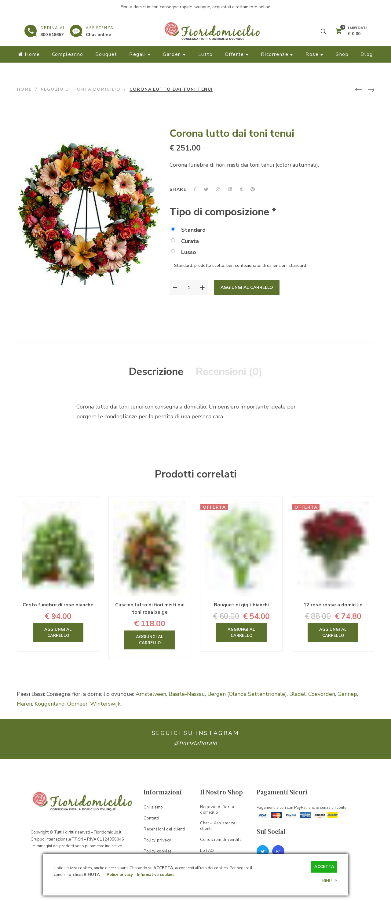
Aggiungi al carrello (247, 287)
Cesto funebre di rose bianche (58, 604)
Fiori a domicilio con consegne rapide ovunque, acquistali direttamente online (195, 7)
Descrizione (156, 372)
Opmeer (77, 703)
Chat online (98, 35)
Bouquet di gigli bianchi (241, 604)
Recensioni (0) (229, 372)
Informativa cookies (155, 874)
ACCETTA (324, 867)
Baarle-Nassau (187, 694)
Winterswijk (105, 703)
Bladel (297, 694)
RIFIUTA (329, 881)
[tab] (155, 372)
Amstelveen (151, 694)
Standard (188, 230)
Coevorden (321, 694)
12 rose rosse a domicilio (333, 604)
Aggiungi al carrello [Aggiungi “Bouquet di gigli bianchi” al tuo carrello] (241, 632)
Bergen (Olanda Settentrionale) (247, 694)
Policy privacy (120, 874)
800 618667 (52, 35)
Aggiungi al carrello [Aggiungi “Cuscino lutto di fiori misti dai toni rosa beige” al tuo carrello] (149, 640)
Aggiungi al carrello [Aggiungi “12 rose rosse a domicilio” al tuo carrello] (333, 632)
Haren (24, 703)
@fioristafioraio (195, 743)
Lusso (183, 252)
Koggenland (50, 703)
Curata (185, 241)
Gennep (347, 694)
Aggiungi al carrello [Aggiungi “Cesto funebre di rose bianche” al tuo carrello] (58, 632)
